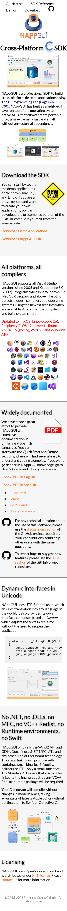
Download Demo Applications (24, 231)
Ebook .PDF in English (18, 477)
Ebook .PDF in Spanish (18, 485)
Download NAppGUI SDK (21, 239)
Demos (11, 10)
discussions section (41, 529)
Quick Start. (18, 493)
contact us (9, 884)
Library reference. (22, 511)
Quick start (14, 3)
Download (33, 10)
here (32, 313)
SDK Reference (42, 3)
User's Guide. (19, 505)
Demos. (14, 499)
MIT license (41, 879)
